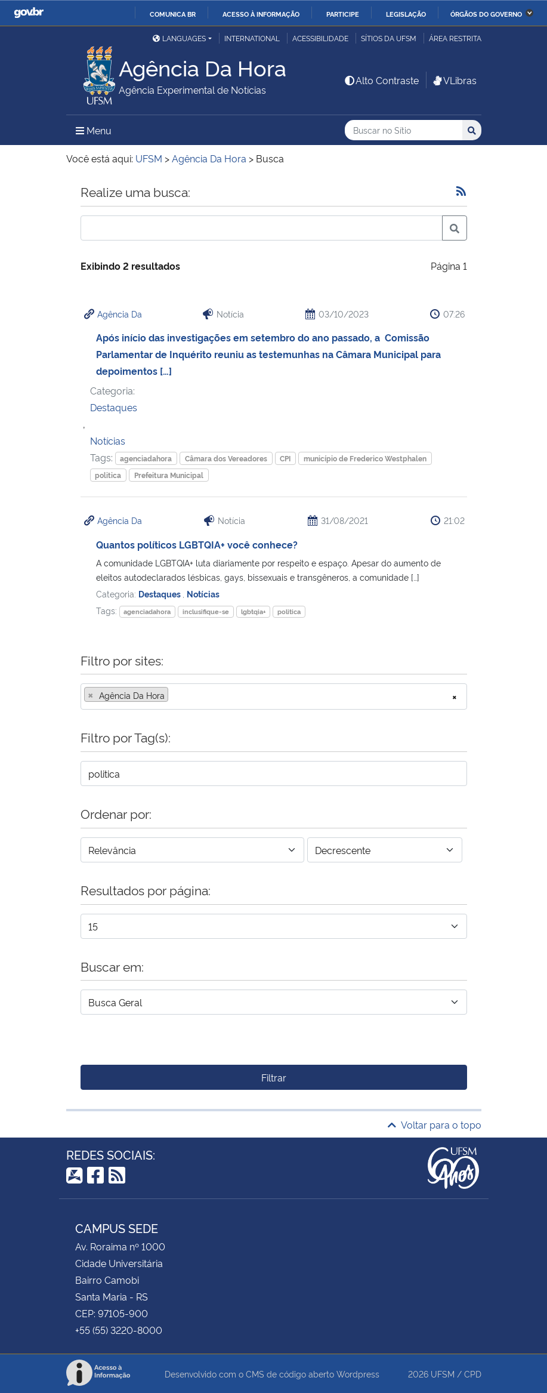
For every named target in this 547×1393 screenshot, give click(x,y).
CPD (472, 1373)
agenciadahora (146, 458)
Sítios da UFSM (388, 38)
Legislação (406, 14)
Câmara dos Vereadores (226, 458)
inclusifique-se (206, 611)
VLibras (454, 80)
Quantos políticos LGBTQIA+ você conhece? (197, 544)
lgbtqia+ (253, 611)
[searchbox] (174, 695)
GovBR (29, 13)
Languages (179, 38)
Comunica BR (173, 14)
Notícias (107, 440)
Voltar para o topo (434, 1124)
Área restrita (455, 38)
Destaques (113, 407)
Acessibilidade (320, 38)
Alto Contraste (381, 80)
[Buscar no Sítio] (403, 130)
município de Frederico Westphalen (365, 458)
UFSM (443, 1373)
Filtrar (273, 1077)
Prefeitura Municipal (168, 475)
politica (108, 475)
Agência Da (119, 313)
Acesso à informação (260, 14)
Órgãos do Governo (486, 14)
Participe (342, 14)
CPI (285, 458)
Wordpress (357, 1373)
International (252, 38)
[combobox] (274, 696)
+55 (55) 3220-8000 (118, 1329)
